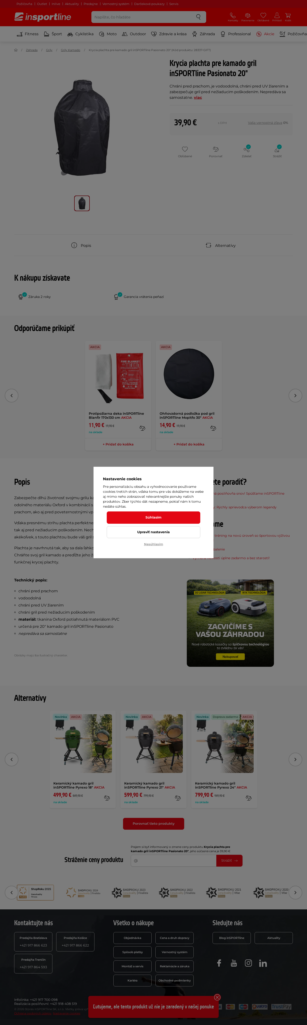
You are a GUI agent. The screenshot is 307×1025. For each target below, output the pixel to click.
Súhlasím (153, 517)
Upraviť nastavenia (153, 532)
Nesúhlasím (153, 544)
